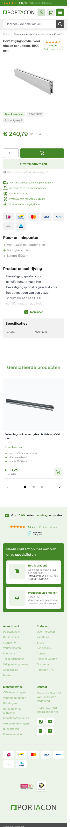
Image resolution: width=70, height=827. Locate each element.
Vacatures (43, 637)
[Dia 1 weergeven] (25, 486)
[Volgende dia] (59, 486)
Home (6, 34)
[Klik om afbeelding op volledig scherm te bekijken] (33, 81)
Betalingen (10, 703)
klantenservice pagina (40, 600)
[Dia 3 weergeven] (42, 486)
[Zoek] (60, 24)
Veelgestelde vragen (16, 723)
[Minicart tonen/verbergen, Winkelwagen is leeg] (51, 12)
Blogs (40, 642)
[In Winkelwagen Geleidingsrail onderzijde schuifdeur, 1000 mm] (58, 472)
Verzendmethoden (14, 698)
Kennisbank (44, 648)
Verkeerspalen (12, 648)
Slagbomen (10, 642)
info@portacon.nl (37, 576)
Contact (42, 653)
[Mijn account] (41, 12)
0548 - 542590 (39, 579)
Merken (7, 675)
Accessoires (10, 670)
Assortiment (11, 626)
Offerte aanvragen (14, 692)
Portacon (42, 626)
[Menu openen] (60, 12)
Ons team (43, 664)
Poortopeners (11, 631)
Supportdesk (11, 729)
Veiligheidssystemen (16, 664)
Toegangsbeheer (13, 659)
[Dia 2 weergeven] (33, 486)
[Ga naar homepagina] (18, 12)
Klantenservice (13, 687)
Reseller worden (47, 659)
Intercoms (9, 653)
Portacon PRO (45, 670)
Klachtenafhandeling (16, 718)
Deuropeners (11, 637)
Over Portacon (46, 631)
